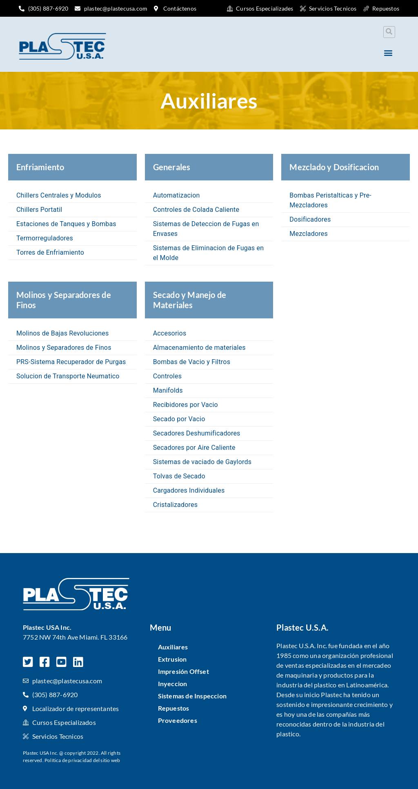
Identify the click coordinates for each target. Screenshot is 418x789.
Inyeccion (172, 683)
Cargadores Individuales (189, 490)
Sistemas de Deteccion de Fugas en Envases (206, 229)
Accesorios (170, 333)
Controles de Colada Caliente (196, 209)
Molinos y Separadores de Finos (63, 347)
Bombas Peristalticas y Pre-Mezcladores (330, 200)
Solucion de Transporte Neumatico (68, 376)
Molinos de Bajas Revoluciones (62, 333)
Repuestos (173, 708)
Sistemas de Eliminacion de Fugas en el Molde (208, 253)
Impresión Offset (183, 671)
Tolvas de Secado (179, 476)
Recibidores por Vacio (185, 405)
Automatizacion (176, 195)
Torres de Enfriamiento (50, 252)
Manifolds (168, 390)
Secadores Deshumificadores (196, 433)
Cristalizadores (175, 505)
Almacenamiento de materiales (199, 347)
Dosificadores (310, 219)
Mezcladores (308, 234)
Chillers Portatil (39, 209)
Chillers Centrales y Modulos (58, 195)
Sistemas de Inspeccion (192, 696)
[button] (389, 32)
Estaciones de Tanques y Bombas (66, 224)
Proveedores (177, 720)
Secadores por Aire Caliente (194, 447)
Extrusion (172, 659)
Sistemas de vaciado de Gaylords (202, 462)
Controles (167, 376)
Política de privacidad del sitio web (82, 760)
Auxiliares (173, 647)
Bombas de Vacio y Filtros (191, 362)
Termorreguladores (44, 238)
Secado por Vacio (179, 419)
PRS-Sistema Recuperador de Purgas (71, 362)
